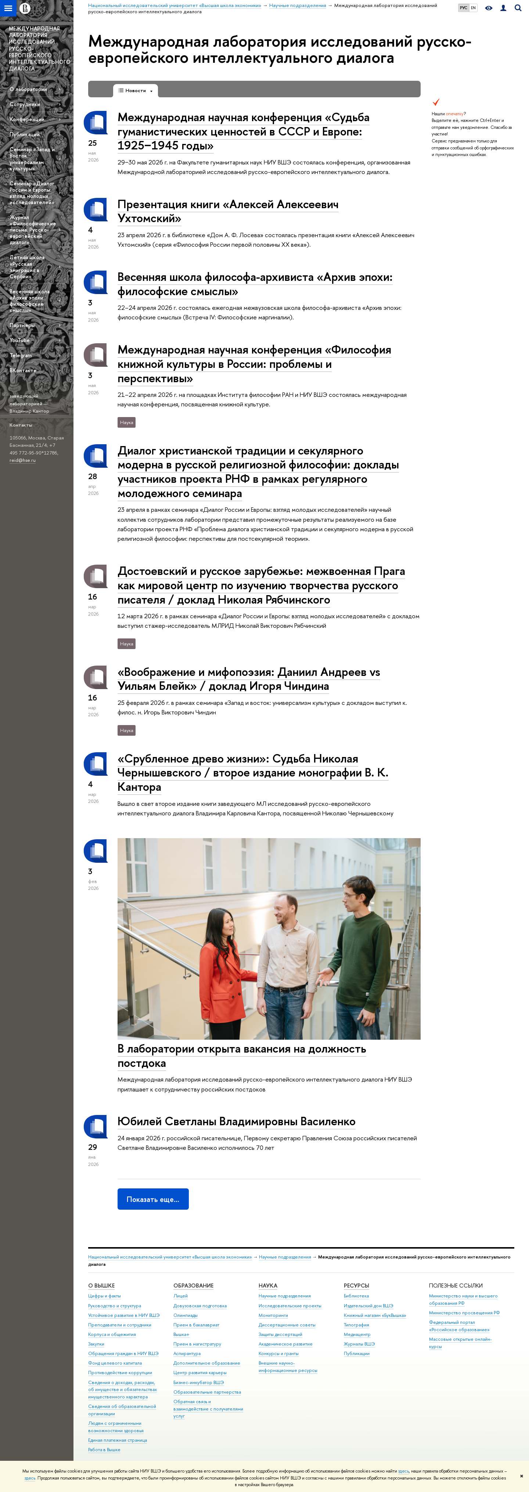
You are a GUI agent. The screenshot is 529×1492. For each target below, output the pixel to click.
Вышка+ (181, 1334)
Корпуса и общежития (112, 1334)
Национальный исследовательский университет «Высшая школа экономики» (170, 1257)
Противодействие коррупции (120, 1372)
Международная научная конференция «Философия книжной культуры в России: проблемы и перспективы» (254, 363)
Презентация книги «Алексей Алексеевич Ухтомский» (228, 211)
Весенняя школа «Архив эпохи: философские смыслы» (30, 301)
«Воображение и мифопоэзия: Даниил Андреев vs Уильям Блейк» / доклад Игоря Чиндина (249, 678)
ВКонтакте (23, 370)
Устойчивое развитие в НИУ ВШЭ (124, 1315)
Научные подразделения (285, 1257)
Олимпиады (185, 1315)
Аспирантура (187, 1353)
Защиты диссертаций (280, 1334)
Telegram (21, 355)
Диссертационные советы (287, 1325)
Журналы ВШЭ (359, 1344)
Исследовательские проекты (290, 1306)
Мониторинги (273, 1315)
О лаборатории (28, 89)
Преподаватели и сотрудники (119, 1325)
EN (473, 7)
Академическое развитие (286, 1344)
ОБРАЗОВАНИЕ (193, 1285)
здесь (403, 1471)
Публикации (25, 134)
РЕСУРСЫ (356, 1285)
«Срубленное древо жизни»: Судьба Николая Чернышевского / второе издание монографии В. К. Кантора (253, 772)
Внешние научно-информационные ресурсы (288, 1366)
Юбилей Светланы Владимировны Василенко (237, 1121)
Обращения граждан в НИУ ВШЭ (123, 1353)
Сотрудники (25, 104)
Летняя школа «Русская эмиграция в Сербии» (27, 266)
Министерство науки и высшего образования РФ (463, 1299)
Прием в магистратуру (197, 1344)
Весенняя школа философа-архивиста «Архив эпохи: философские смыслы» (255, 283)
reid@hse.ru (23, 460)
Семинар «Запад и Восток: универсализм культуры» (32, 158)
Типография (356, 1325)
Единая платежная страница (117, 1440)
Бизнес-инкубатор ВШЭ (198, 1382)
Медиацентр (357, 1334)
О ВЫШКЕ (101, 1285)
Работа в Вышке (104, 1449)
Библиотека (356, 1296)
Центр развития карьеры (200, 1372)
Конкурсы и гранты (279, 1353)
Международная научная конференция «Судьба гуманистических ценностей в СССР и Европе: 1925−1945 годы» (244, 131)
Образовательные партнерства (207, 1392)
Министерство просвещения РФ (464, 1313)
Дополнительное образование (206, 1363)
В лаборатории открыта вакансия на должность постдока (242, 1055)
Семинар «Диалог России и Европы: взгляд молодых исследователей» (32, 193)
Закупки (96, 1344)
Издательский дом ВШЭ (368, 1306)
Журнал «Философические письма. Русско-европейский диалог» (33, 230)
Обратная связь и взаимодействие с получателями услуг (208, 1408)
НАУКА (268, 1285)
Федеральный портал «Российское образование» (459, 1326)
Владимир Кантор (29, 411)
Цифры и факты (104, 1296)
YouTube (20, 340)
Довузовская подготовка (200, 1306)
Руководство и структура (114, 1306)
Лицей (180, 1296)
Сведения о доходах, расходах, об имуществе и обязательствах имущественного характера (122, 1389)
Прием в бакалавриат (196, 1325)
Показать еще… (153, 1199)
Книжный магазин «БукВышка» (375, 1315)
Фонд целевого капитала (115, 1363)
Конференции (27, 119)
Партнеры (22, 325)
